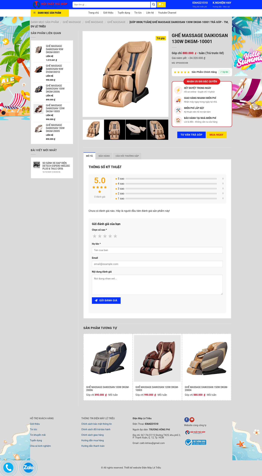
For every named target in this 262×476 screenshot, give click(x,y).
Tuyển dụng (124, 12)
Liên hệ (150, 12)
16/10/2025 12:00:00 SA (51, 172)
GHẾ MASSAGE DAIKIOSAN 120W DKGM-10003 (157, 388)
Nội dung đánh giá (102, 271)
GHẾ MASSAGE (72, 22)
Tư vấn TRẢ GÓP (191, 134)
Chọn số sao (99, 229)
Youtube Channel (167, 12)
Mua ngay (216, 134)
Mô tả (89, 156)
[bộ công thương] (195, 445)
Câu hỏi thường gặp (127, 156)
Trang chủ (93, 12)
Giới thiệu (108, 12)
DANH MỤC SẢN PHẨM (45, 22)
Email (95, 258)
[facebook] (186, 419)
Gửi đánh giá (106, 300)
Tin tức (138, 12)
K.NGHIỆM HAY (222, 2)
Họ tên (96, 244)
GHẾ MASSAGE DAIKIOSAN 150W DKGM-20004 (206, 388)
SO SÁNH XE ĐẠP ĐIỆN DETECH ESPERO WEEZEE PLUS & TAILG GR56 (56, 166)
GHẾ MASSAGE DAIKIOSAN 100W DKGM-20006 (107, 388)
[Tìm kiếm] (153, 5)
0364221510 (200, 2)
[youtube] (191, 419)
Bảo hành (104, 156)
